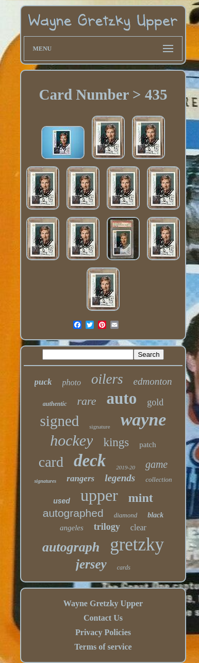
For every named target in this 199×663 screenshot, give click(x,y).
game (156, 464)
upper (99, 495)
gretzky (137, 544)
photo (71, 382)
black (155, 515)
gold (155, 402)
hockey (71, 440)
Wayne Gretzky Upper (103, 603)
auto (122, 398)
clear (138, 527)
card (51, 462)
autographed (73, 513)
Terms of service (102, 646)
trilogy (107, 527)
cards (123, 567)
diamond (126, 515)
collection (158, 479)
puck (43, 382)
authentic (55, 403)
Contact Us (103, 617)
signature (99, 426)
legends (120, 477)
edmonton (153, 381)
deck (90, 460)
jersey (91, 564)
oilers (107, 379)
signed (59, 421)
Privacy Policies (103, 632)
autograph (71, 547)
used (61, 501)
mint (140, 497)
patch (147, 444)
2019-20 (125, 467)
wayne (144, 419)
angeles (72, 528)
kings (116, 442)
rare (86, 400)
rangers (80, 478)
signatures (45, 481)
